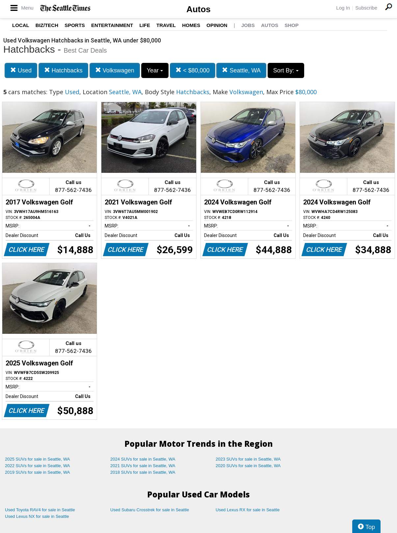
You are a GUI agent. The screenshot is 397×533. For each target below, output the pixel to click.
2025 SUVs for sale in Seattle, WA (37, 459)
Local (20, 25)
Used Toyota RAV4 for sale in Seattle (40, 509)
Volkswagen (114, 70)
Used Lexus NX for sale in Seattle (37, 516)
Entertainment (112, 25)
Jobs (248, 25)
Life (144, 25)
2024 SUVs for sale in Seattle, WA (142, 459)
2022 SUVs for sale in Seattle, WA (37, 465)
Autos (198, 9)
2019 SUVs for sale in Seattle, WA (37, 472)
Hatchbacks (63, 70)
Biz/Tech (47, 25)
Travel (166, 25)
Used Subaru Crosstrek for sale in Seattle (149, 509)
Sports (75, 25)
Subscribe (366, 8)
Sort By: (286, 70)
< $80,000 (192, 70)
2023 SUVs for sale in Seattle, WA (248, 459)
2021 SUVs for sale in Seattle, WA (142, 465)
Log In (343, 8)
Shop (291, 25)
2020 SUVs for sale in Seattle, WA (248, 465)
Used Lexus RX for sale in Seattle (247, 509)
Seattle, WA (241, 70)
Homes (191, 25)
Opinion (216, 25)
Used (21, 70)
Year (155, 70)
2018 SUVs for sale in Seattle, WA (142, 472)
